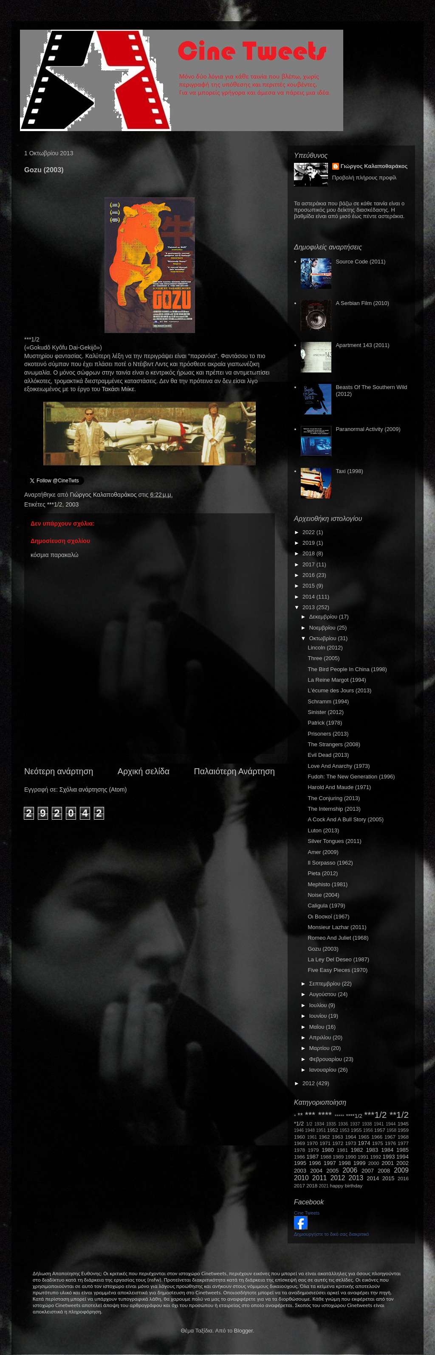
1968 (403, 1136)
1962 (324, 1136)
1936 (343, 1124)
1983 (372, 1150)
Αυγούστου (323, 994)
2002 (402, 1163)
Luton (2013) (323, 830)
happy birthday (346, 1185)
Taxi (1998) (349, 471)
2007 (368, 1170)
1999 (359, 1163)
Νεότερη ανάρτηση (58, 771)
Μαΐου (317, 1027)
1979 (313, 1150)
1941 (379, 1124)
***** (340, 1116)
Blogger (243, 1330)
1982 (357, 1150)
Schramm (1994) (328, 701)
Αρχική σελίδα (143, 771)
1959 (403, 1130)
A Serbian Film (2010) (362, 303)
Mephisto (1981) (327, 884)
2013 (309, 607)
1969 (299, 1143)
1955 (356, 1130)
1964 (350, 1136)
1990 (350, 1156)
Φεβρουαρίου (326, 1059)
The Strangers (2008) (334, 744)
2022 (309, 532)
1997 (330, 1163)
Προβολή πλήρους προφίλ (364, 177)
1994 (402, 1156)
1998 (345, 1163)
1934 (319, 1124)
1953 (344, 1130)
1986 (299, 1156)
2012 (309, 1083)
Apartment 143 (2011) (362, 345)
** (300, 1115)
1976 (390, 1143)
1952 (332, 1130)
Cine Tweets (306, 1212)
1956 (368, 1130)
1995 (300, 1163)
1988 (325, 1156)
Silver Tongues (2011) (334, 841)
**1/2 (399, 1115)
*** (310, 1115)
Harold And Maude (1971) (339, 787)
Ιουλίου (318, 1005)
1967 (389, 1136)
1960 (299, 1136)
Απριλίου (321, 1037)
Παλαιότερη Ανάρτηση (234, 771)
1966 (376, 1136)
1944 (390, 1124)
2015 (309, 585)
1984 (387, 1150)
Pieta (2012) (323, 873)
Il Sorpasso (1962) (330, 862)
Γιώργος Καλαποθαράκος (104, 494)
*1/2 (299, 1123)
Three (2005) (323, 658)
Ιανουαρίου (323, 1070)
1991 (363, 1156)
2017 (309, 564)
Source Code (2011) (360, 261)
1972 (337, 1143)
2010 (301, 1177)
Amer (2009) (323, 852)
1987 (312, 1156)
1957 (379, 1130)
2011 (319, 1177)
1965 (363, 1136)
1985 (402, 1150)
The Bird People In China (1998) (347, 669)
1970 (312, 1143)
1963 (337, 1136)
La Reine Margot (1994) (337, 680)
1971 (324, 1143)
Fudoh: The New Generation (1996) (351, 776)
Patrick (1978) (325, 722)
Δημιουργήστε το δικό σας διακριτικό (331, 1234)
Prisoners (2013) (328, 734)
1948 (310, 1130)
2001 (387, 1163)
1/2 (309, 1124)
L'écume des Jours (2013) (339, 690)
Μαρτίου (320, 1048)
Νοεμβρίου (323, 627)
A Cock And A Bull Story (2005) (346, 819)
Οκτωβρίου (323, 638)
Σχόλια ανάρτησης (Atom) (93, 789)
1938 (367, 1124)
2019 (309, 543)
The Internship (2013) (334, 809)
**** (325, 1115)
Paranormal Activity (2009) (368, 429)
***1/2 (54, 504)
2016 (309, 575)
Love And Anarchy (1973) (339, 766)
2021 (324, 1186)
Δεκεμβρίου (324, 616)
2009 (401, 1170)
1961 (312, 1137)
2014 (309, 597)
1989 (338, 1156)
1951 (321, 1130)
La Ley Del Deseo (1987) (338, 959)
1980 (328, 1150)
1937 (355, 1124)
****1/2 (354, 1116)
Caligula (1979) (326, 905)
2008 (384, 1170)
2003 (72, 504)
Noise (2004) (323, 895)
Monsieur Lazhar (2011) (337, 927)
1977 (403, 1143)
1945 (403, 1123)
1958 (391, 1130)
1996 (315, 1163)
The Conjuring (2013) (334, 798)
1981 (342, 1150)
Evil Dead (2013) (328, 755)
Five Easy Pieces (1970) (337, 970)
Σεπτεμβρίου (325, 983)
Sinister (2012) (326, 712)
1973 (350, 1143)
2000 (373, 1163)
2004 (316, 1170)
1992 (375, 1156)
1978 (299, 1150)
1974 (364, 1143)
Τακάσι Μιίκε (118, 389)
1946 (299, 1130)
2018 (309, 553)
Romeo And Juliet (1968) (338, 938)
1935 (331, 1124)
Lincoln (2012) (325, 647)
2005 (332, 1170)
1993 (388, 1156)
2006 (349, 1170)
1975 (377, 1143)
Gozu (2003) (323, 949)
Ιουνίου (318, 1016)
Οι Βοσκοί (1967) (328, 916)
